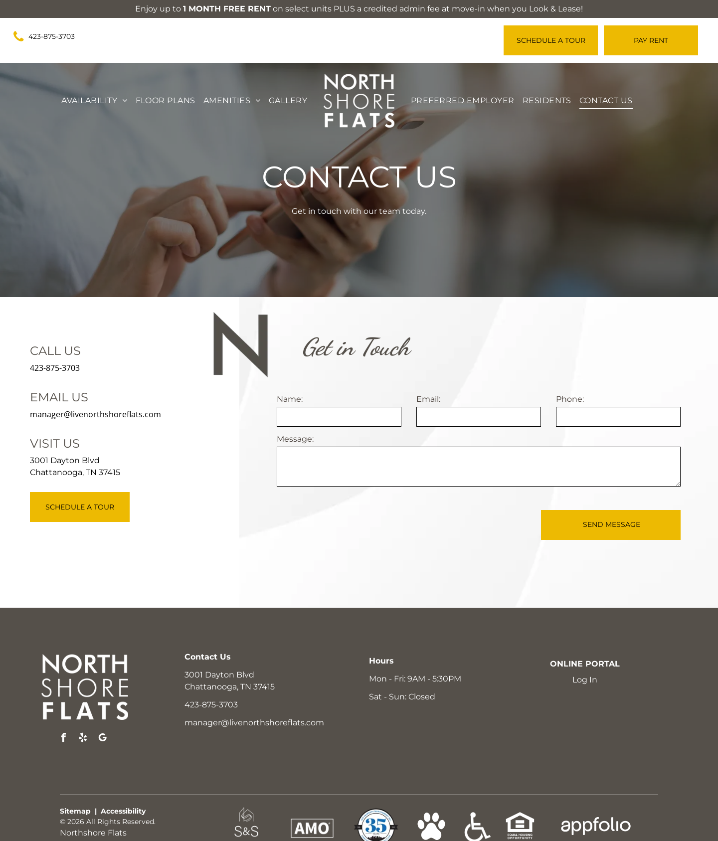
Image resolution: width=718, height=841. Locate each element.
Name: (290, 399)
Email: (428, 399)
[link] (48, 36)
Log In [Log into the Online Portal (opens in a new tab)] (584, 679)
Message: (295, 439)
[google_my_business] (102, 739)
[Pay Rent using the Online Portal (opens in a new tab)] (651, 40)
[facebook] (63, 739)
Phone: (570, 399)
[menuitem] (94, 101)
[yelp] (83, 739)
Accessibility (123, 811)
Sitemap (75, 811)
